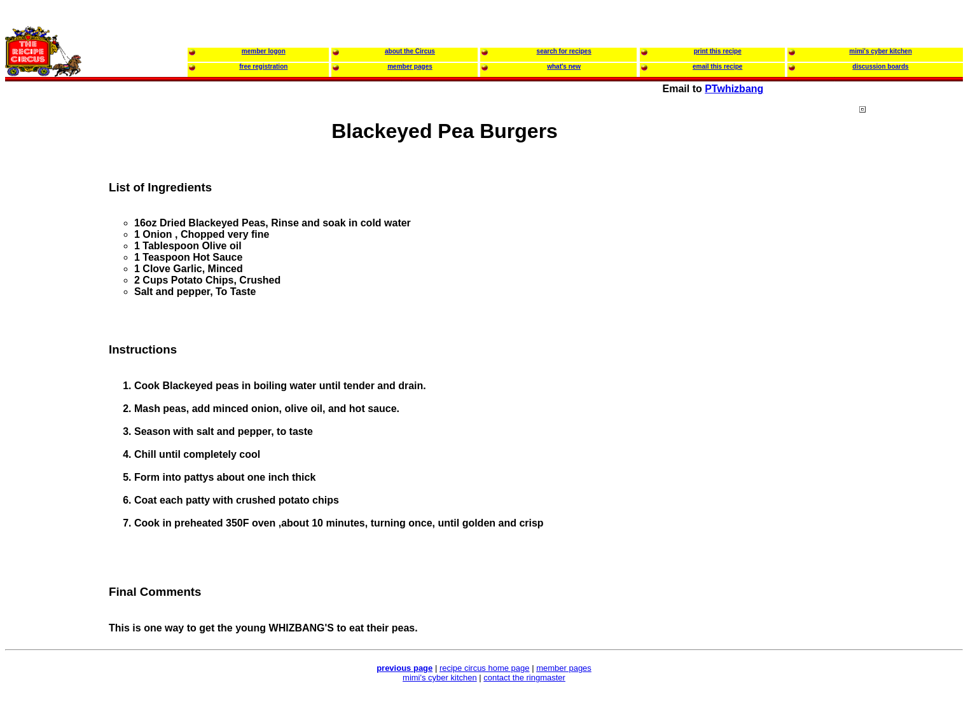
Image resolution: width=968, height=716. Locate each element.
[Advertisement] (910, 349)
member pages (563, 668)
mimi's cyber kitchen (440, 677)
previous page (404, 668)
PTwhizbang (734, 88)
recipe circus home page (484, 668)
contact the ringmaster (524, 677)
